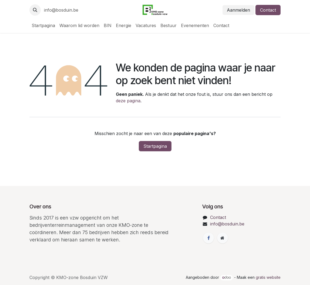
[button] (35, 10)
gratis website (268, 277)
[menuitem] (43, 25)
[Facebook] (208, 237)
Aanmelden (238, 10)
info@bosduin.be (61, 10)
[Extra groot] (222, 237)
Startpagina (155, 146)
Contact (268, 10)
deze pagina (128, 100)
